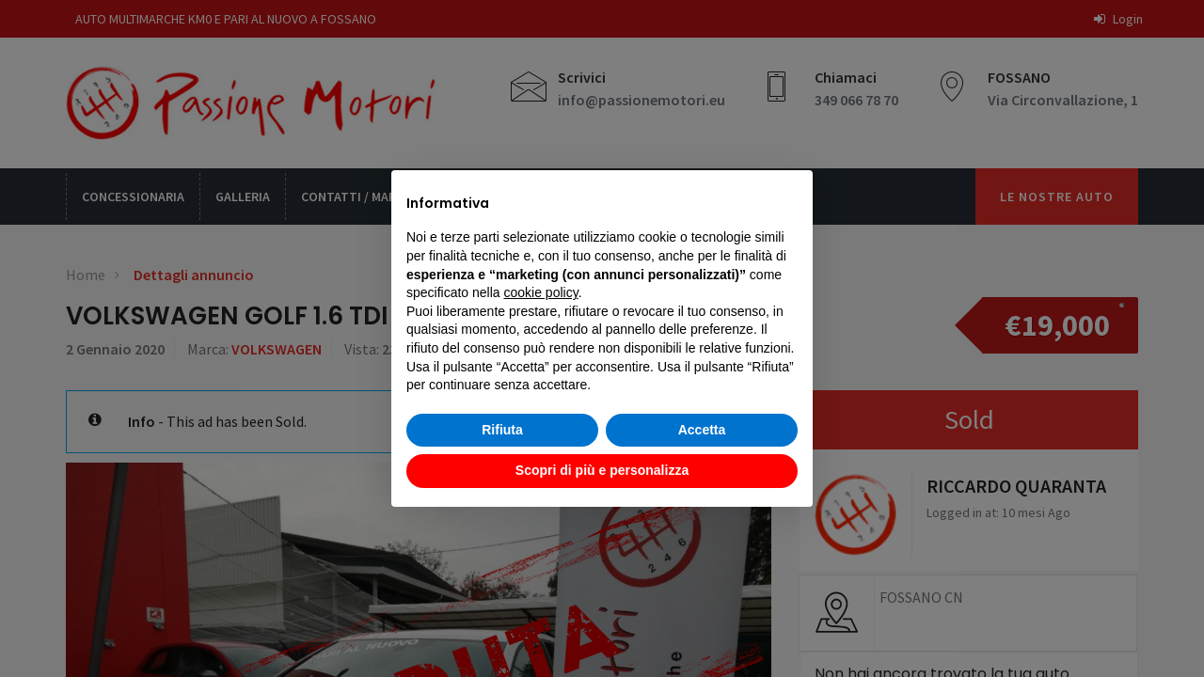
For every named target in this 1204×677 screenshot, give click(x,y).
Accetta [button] (702, 429)
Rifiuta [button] (502, 429)
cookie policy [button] (541, 292)
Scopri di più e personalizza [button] (602, 470)
